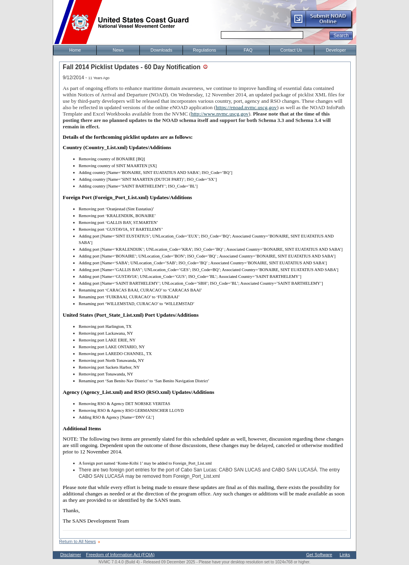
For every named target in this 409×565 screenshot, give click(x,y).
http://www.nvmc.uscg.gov (219, 114)
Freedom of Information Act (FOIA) (120, 554)
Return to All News (77, 541)
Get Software (319, 554)
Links (345, 554)
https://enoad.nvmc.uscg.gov (246, 107)
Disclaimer (70, 554)
